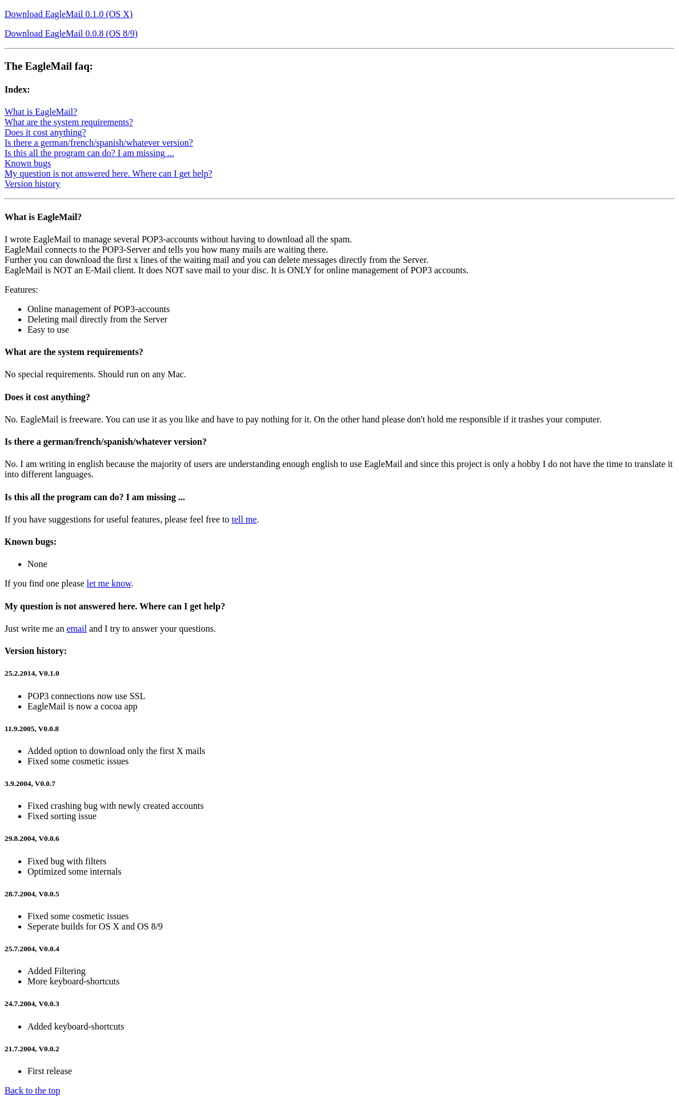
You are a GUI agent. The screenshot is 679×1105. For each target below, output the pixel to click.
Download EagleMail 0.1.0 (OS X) (69, 14)
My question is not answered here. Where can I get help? (109, 173)
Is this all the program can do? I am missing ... (89, 153)
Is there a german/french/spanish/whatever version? (99, 142)
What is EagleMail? (41, 112)
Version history (32, 184)
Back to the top (32, 1090)
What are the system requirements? (69, 122)
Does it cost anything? (45, 132)
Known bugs (28, 163)
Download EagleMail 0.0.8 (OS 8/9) (71, 33)
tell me (244, 519)
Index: (17, 89)
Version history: (36, 651)
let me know (109, 583)
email (76, 628)
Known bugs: (31, 541)
